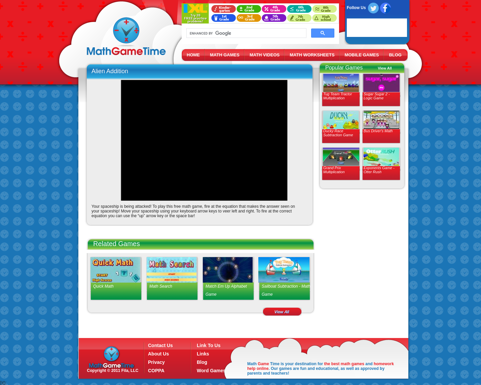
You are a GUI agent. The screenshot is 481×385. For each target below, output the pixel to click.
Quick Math (103, 286)
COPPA (156, 370)
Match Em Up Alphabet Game (226, 290)
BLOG (395, 54)
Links (203, 353)
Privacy (156, 362)
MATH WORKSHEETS (312, 54)
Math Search (160, 286)
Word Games (211, 370)
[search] (246, 33)
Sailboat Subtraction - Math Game (286, 290)
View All (385, 68)
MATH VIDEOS (265, 54)
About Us (158, 353)
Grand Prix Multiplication (334, 170)
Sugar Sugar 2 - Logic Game (377, 96)
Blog (202, 362)
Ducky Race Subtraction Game (338, 133)
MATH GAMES (224, 54)
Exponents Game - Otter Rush (379, 170)
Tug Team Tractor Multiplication (337, 96)
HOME (193, 54)
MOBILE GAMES (362, 54)
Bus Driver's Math (378, 131)
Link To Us (209, 345)
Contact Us (160, 345)
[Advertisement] (361, 242)
